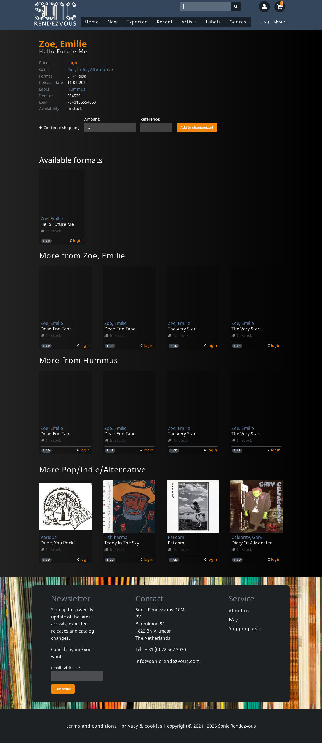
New (113, 22)
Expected (137, 22)
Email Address (66, 667)
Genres (238, 22)
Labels (213, 22)
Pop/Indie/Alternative (90, 69)
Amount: (92, 119)
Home (92, 22)
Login (73, 62)
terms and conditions (91, 726)
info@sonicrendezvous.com (167, 661)
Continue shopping (59, 127)
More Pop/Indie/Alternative (92, 469)
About (279, 21)
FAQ (265, 21)
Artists (189, 22)
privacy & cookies (142, 726)
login (78, 240)
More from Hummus (78, 360)
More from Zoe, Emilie (82, 255)
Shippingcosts (245, 628)
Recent (165, 22)
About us (239, 611)
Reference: (150, 119)
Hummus (76, 89)
